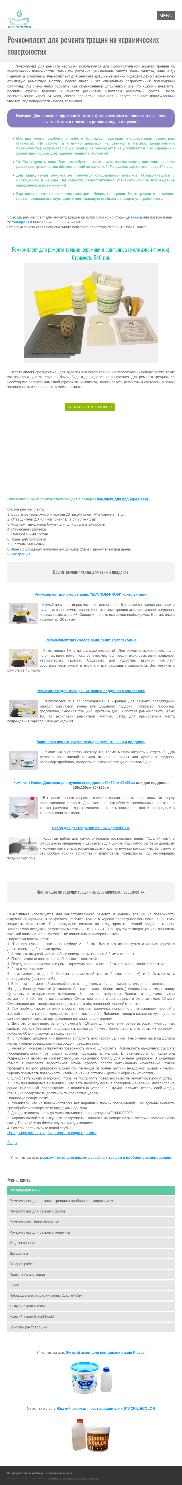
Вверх (12, 1143)
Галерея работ (22, 1264)
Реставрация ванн (25, 1190)
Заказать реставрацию (28, 1327)
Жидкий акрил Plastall (27, 1306)
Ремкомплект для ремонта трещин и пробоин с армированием (61, 1201)
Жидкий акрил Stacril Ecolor (32, 1316)
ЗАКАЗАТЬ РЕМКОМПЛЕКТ (90, 407)
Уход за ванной (22, 1243)
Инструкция (20, 554)
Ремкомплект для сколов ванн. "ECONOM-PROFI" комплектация (91, 594)
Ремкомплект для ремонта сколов (38, 1211)
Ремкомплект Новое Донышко (34, 1222)
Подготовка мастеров (27, 1274)
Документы (19, 1253)
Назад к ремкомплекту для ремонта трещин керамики (52, 1133)
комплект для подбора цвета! (123, 499)
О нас (14, 1285)
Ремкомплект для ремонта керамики (40, 1232)
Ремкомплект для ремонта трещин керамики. (73, 1478)
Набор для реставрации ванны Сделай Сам (46, 1295)
